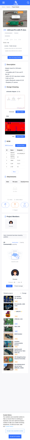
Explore (8, 7)
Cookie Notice (9, 426)
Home (3, 7)
